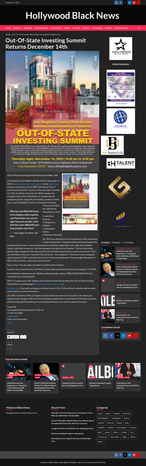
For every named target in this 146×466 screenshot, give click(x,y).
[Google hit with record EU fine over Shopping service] (73, 371)
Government (56, 28)
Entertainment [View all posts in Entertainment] (120, 248)
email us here (12, 316)
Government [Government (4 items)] (116, 418)
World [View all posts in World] (125, 312)
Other (9, 322)
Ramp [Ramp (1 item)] (100, 432)
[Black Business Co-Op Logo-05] (112, 145)
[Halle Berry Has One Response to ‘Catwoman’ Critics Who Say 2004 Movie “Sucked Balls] (108, 253)
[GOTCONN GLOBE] (121, 121)
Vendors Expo (13, 288)
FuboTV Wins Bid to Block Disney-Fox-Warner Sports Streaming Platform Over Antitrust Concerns (72, 422)
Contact (108, 28)
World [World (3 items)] (100, 441)
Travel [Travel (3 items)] (124, 437)
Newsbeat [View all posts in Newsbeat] (128, 248)
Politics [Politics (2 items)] (133, 427)
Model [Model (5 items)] (119, 423)
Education (28, 28)
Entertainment (41, 28)
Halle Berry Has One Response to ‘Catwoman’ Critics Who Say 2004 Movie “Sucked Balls (72, 414)
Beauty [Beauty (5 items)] (108, 413)
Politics (86, 28)
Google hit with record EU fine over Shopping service (72, 428)
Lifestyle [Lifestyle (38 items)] (101, 423)
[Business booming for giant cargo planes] (108, 300)
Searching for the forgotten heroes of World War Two (127, 317)
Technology (97, 28)
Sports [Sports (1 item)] (115, 432)
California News (121, 28)
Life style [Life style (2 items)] (110, 423)
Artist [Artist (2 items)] (100, 413)
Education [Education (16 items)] (127, 413)
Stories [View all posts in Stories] (134, 248)
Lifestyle (76, 28)
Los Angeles (36, 184)
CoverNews (90, 462)
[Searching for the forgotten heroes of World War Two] (108, 316)
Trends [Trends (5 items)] (132, 437)
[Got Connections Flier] (121, 88)
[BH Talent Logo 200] (121, 163)
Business (17, 28)
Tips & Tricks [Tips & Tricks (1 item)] (114, 437)
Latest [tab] (106, 242)
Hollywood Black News (72, 15)
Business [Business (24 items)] (117, 413)
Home (8, 28)
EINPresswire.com (21, 184)
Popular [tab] (116, 242)
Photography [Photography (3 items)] (122, 427)
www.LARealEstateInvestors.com (48, 284)
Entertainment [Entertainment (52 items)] (103, 418)
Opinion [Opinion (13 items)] (111, 427)
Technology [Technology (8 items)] (102, 437)
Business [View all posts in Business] (119, 264)
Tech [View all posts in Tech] (124, 282)
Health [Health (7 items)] (126, 418)
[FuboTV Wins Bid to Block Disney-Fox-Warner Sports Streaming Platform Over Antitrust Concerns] (108, 269)
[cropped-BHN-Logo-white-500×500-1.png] (120, 48)
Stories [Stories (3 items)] (124, 432)
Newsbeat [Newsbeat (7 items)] (101, 427)
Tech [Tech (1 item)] (132, 432)
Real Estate (54, 184)
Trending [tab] (128, 242)
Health (67, 28)
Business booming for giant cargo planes (67, 433)
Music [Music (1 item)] (127, 423)
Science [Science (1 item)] (107, 432)
